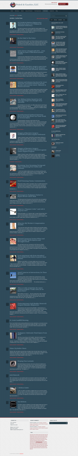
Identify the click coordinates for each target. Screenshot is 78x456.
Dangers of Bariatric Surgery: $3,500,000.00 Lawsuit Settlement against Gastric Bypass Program (32, 150)
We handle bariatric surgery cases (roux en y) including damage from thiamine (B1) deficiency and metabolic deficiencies (32, 68)
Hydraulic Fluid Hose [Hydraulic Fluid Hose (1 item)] (33, 439)
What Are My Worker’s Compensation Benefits (31, 224)
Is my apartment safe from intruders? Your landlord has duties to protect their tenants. (32, 257)
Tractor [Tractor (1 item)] (46, 447)
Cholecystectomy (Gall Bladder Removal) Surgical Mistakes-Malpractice (32, 304)
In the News (45, 10)
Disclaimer (21, 453)
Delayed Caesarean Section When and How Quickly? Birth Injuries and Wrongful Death (31, 240)
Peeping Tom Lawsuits (26, 361)
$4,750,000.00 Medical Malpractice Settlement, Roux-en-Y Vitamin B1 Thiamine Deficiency (30, 24)
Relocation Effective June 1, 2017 (57, 22)
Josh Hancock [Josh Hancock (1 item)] (38, 439)
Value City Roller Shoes (18, 348)
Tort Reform (22, 402)
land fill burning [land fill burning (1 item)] (42, 439)
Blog (57, 10)
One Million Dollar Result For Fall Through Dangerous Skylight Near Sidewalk (30, 100)
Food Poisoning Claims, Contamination (31, 181)
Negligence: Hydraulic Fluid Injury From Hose (32, 333)
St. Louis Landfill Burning (19, 320)
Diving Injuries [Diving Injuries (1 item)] (42, 435)
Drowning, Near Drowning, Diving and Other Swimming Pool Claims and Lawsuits (31, 166)
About (22, 10)
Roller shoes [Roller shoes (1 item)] (42, 445)
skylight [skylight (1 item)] (32, 446)
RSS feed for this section (42, 18)
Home (12, 10)
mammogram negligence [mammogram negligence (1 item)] (41, 440)
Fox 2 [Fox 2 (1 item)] (45, 438)
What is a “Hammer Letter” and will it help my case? (31, 209)
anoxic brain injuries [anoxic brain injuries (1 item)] (33, 434)
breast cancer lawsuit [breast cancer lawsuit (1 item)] (41, 434)
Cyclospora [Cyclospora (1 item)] (38, 435)
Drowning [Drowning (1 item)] (46, 435)
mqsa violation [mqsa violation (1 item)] (45, 441)
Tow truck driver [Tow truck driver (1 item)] (42, 447)
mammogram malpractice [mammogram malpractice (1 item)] (33, 440)
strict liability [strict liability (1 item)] (31, 447)
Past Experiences (38, 10)
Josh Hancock (14, 375)
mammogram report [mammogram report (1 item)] (33, 441)
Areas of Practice (29, 11)
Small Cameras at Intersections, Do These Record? (32, 273)
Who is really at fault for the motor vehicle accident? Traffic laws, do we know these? (31, 289)
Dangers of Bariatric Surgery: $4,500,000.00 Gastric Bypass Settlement (31, 133)
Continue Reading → (20, 34)
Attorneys (17, 11)
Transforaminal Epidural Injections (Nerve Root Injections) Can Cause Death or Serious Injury (32, 116)
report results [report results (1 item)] (38, 445)
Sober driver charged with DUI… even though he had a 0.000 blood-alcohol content (31, 52)
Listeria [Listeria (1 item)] (46, 439)
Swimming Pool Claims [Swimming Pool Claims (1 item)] (37, 447)
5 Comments (12, 161)
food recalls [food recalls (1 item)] (43, 438)
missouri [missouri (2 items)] (39, 442)
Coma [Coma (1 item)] (36, 435)
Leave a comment (13, 34)
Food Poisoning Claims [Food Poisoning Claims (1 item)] (37, 438)
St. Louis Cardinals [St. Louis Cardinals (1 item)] (36, 446)
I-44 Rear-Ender (23, 388)
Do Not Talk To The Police (27, 38)
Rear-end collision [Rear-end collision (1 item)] (33, 445)
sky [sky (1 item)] (30, 446)
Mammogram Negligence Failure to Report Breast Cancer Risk (30, 195)
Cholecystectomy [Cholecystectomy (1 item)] (32, 435)
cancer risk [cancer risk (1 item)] (46, 434)
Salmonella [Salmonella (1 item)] (46, 445)
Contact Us (52, 10)
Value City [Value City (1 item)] (31, 448)
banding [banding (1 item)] (37, 434)
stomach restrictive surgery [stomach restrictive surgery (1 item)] (43, 446)
